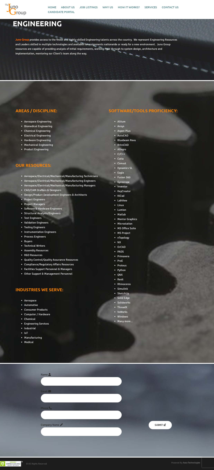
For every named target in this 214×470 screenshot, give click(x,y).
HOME (52, 7)
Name (81, 378)
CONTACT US (170, 7)
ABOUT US (68, 7)
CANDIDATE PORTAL (61, 12)
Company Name (81, 428)
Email (81, 395)
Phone (81, 411)
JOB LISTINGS (89, 7)
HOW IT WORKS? (129, 7)
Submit (160, 425)
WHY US (108, 7)
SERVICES (151, 7)
